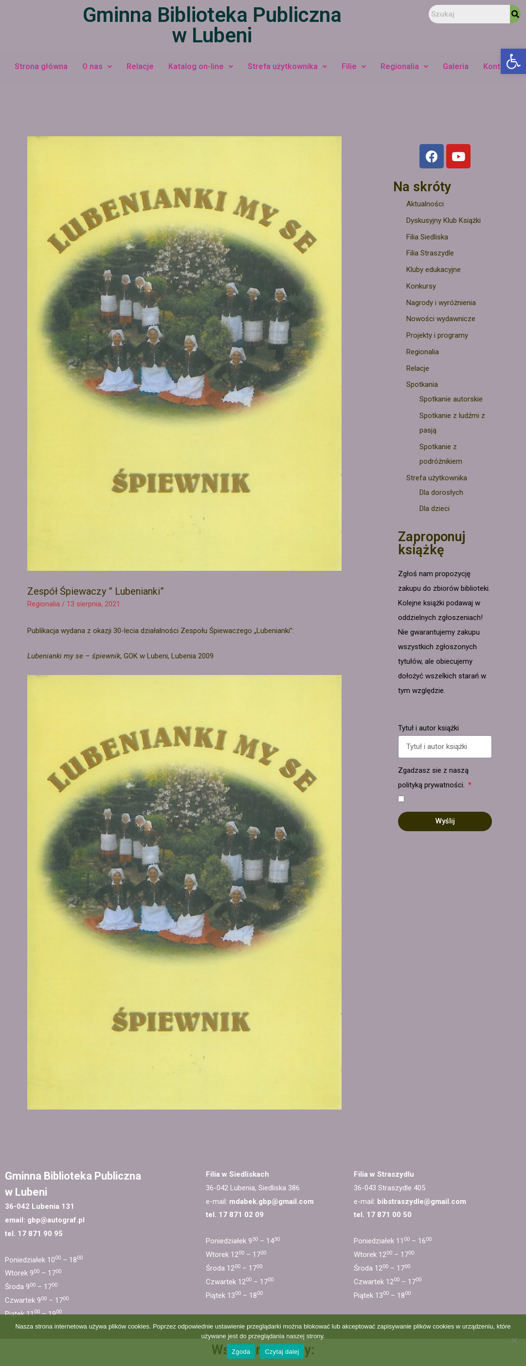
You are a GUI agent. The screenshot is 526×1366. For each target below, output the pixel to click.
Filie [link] (354, 66)
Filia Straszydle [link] (430, 253)
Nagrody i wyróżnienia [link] (441, 302)
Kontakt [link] (497, 66)
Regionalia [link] (404, 66)
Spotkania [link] (422, 384)
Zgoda (241, 1351)
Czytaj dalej (282, 1351)
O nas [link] (97, 66)
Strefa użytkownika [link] (287, 66)
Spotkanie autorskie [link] (451, 399)
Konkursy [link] (421, 286)
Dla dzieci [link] (434, 508)
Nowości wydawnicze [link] (440, 318)
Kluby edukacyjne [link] (433, 269)
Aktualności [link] (425, 204)
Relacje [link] (140, 66)
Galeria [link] (456, 66)
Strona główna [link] (41, 66)
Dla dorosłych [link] (441, 492)
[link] (513, 61)
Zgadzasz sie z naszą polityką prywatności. (433, 777)
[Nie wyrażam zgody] (514, 1340)
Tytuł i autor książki (428, 728)
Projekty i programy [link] (437, 335)
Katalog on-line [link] (200, 66)
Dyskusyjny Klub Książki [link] (443, 220)
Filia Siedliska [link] (427, 237)
